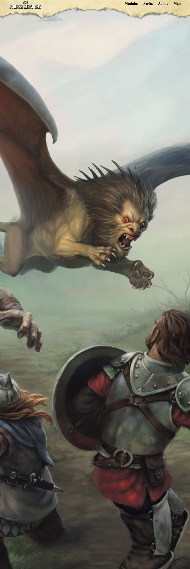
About (163, 3)
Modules (131, 3)
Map (176, 3)
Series (148, 3)
